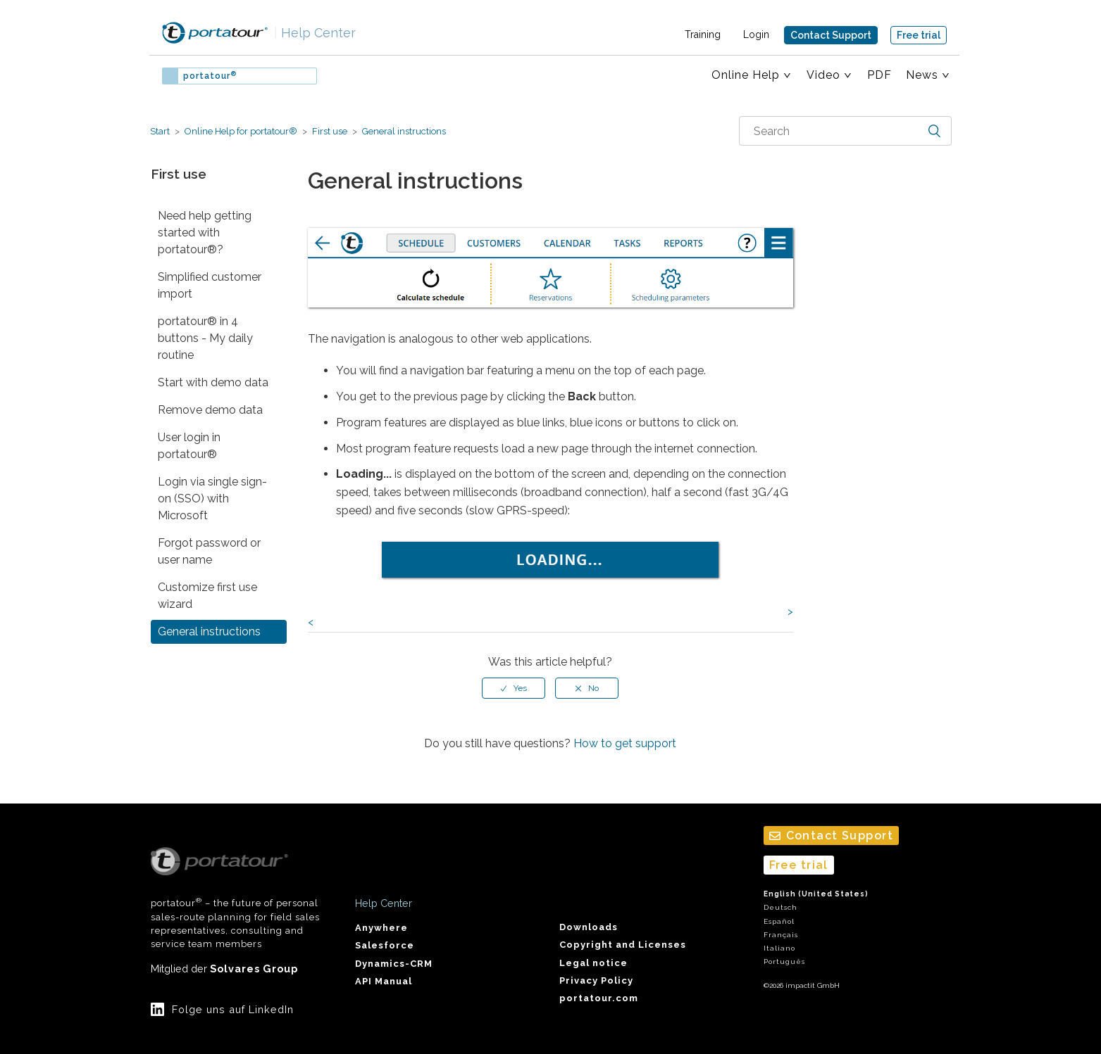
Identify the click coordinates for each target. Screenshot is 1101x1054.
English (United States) (816, 894)
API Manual (383, 981)
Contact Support (830, 35)
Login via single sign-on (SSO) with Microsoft (212, 498)
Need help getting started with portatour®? (204, 232)
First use (329, 131)
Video (823, 75)
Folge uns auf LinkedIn (233, 1009)
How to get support (624, 743)
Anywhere (381, 927)
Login (756, 34)
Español (779, 921)
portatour (210, 76)
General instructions (403, 131)
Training (703, 34)
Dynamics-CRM (394, 963)
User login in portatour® (189, 446)
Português (784, 961)
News (922, 75)
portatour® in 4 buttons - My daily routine (205, 338)
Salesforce (384, 945)
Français (781, 935)
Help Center (315, 32)
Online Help (745, 75)
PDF (879, 75)
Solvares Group (254, 968)
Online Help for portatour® (241, 131)
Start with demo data (213, 382)
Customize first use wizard (207, 595)
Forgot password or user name (209, 551)
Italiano (779, 948)
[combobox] (845, 131)
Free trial (918, 35)
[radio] (513, 688)
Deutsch (780, 907)
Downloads (588, 927)
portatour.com (598, 998)
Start (160, 131)
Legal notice (593, 963)
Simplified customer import (209, 285)
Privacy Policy (596, 980)
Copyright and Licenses (622, 944)
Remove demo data (210, 410)
